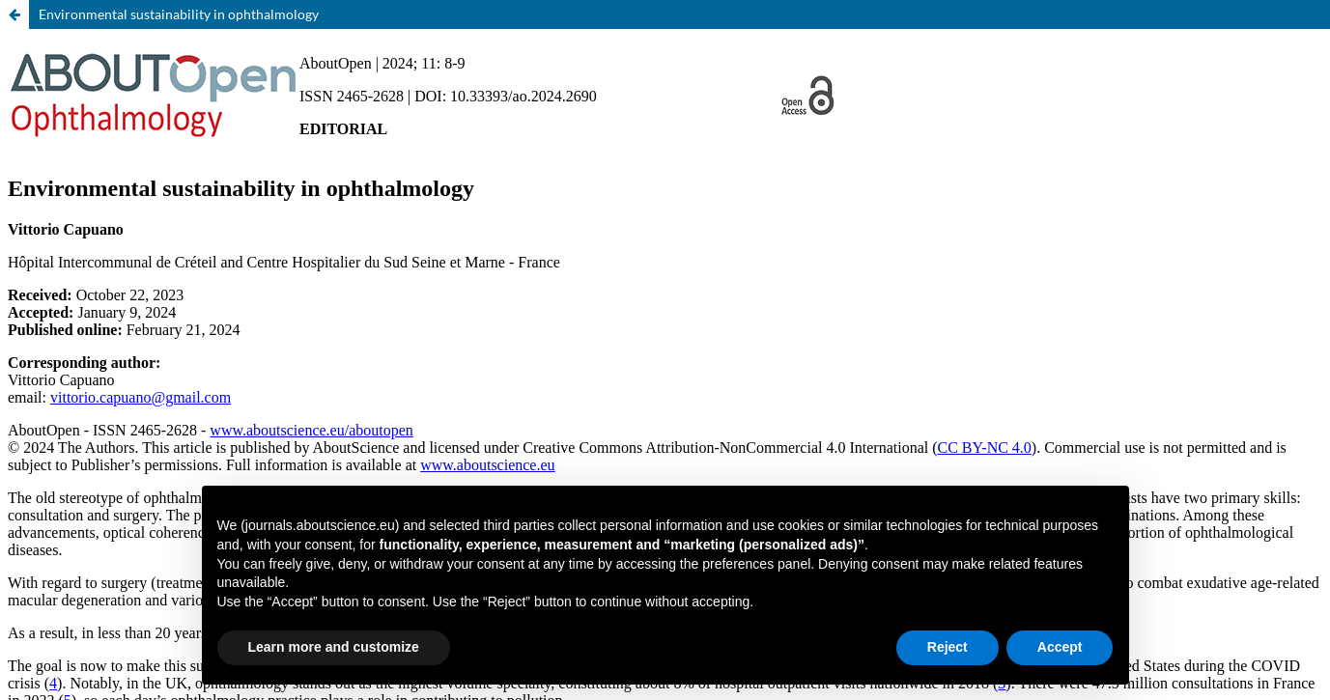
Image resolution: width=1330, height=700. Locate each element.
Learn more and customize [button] (333, 647)
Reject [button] (947, 647)
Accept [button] (1060, 647)
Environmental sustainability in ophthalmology (179, 14)
